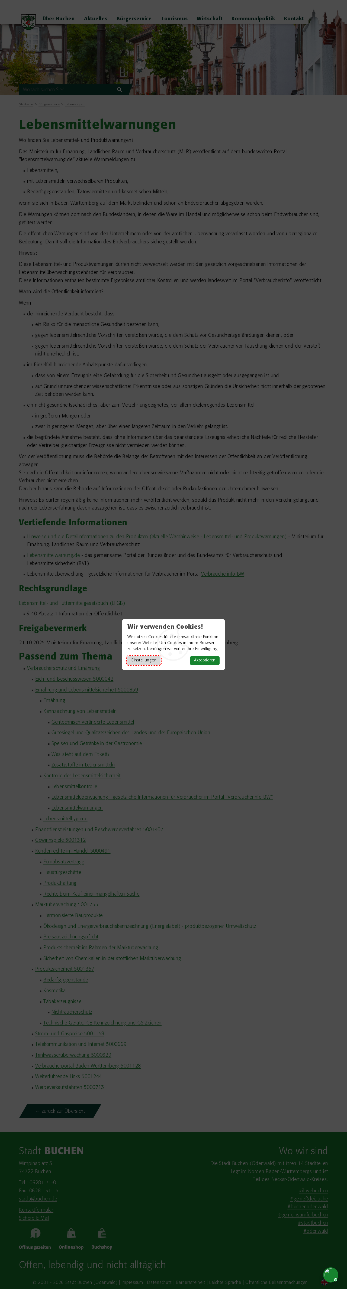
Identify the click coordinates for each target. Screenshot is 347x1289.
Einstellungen (143, 660)
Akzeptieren (205, 660)
